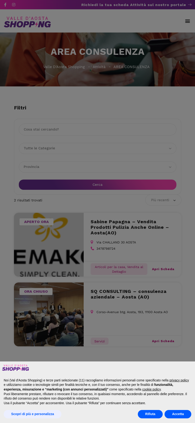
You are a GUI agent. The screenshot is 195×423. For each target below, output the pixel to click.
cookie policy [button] (151, 389)
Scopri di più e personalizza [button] (32, 414)
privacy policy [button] (179, 380)
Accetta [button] (178, 414)
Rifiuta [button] (150, 414)
